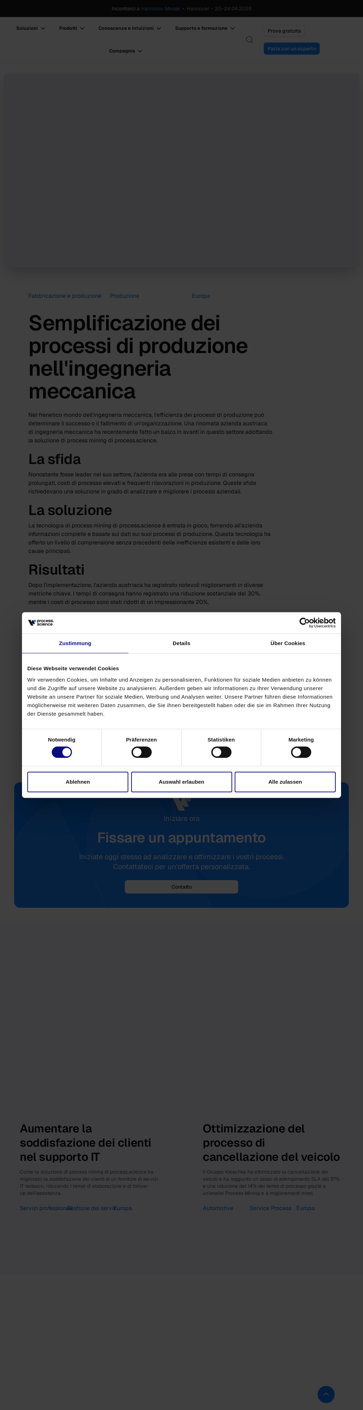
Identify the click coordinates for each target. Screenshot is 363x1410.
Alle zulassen (285, 782)
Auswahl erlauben (181, 782)
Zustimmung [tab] (75, 643)
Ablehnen (78, 782)
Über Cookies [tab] (287, 643)
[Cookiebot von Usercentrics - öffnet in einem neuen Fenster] (305, 622)
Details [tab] (181, 643)
